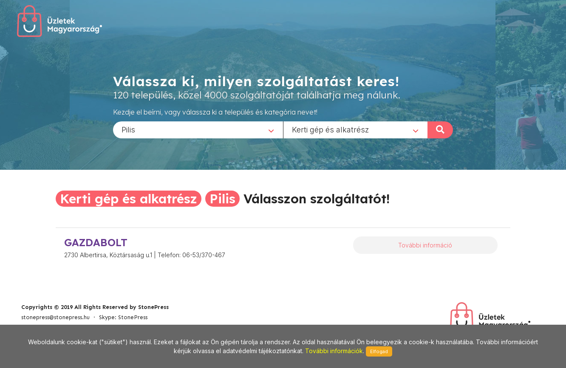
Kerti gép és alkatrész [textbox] (330, 129)
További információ (425, 245)
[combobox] (198, 129)
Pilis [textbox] (128, 129)
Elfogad (379, 351)
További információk (334, 350)
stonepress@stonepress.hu (55, 317)
